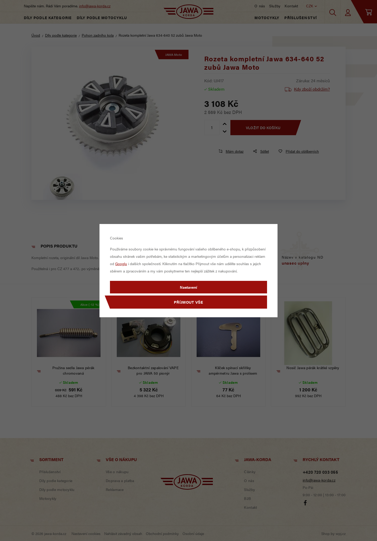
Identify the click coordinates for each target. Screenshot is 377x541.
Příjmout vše (188, 302)
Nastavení (188, 287)
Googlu (121, 263)
